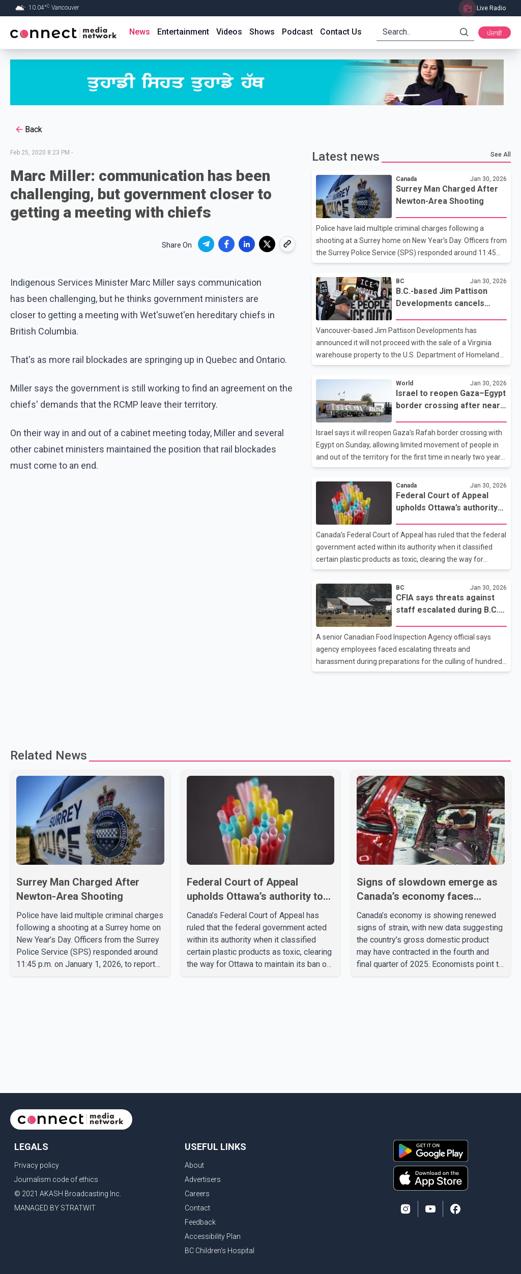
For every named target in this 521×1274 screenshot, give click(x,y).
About (194, 1165)
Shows (262, 32)
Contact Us (341, 32)
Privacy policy (36, 1165)
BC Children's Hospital (219, 1251)
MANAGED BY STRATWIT (55, 1208)
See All (500, 154)
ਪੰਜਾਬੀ (494, 33)
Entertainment (183, 32)
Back (28, 130)
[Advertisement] (260, 704)
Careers (197, 1194)
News (139, 32)
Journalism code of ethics (56, 1179)
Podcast (297, 32)
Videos (229, 32)
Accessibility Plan (213, 1236)
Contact (197, 1208)
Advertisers (203, 1179)
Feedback (200, 1222)
